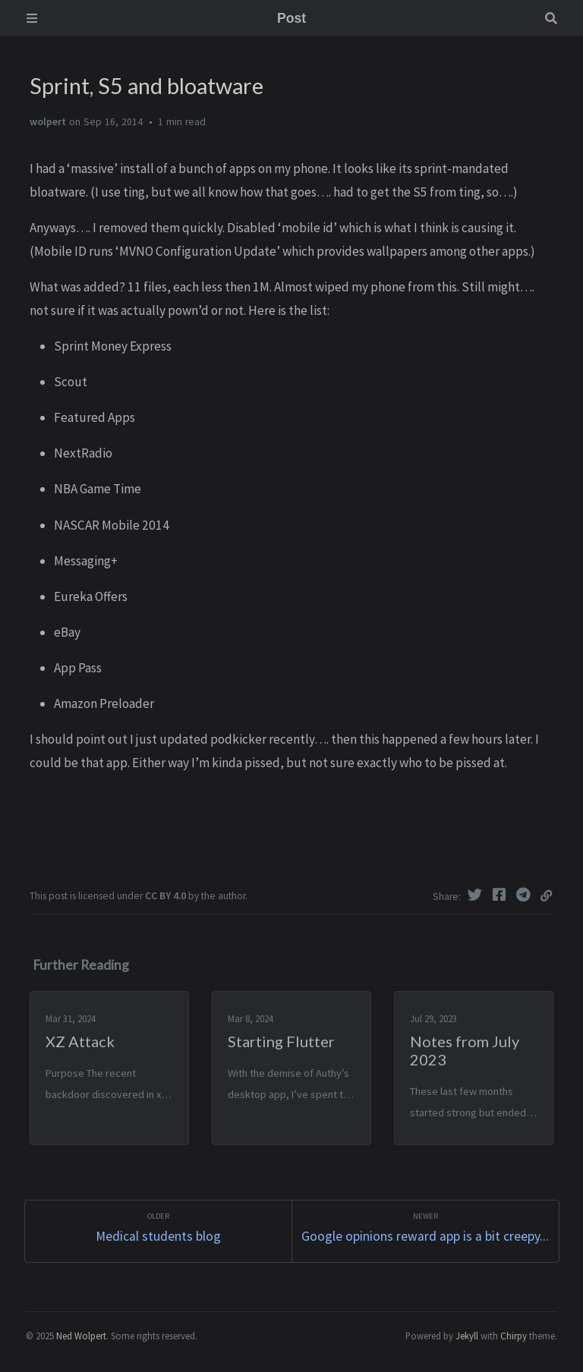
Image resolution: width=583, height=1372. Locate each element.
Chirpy (513, 1336)
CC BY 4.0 (165, 895)
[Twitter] (476, 895)
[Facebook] (501, 895)
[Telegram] (525, 895)
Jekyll (466, 1336)
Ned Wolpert (81, 1336)
